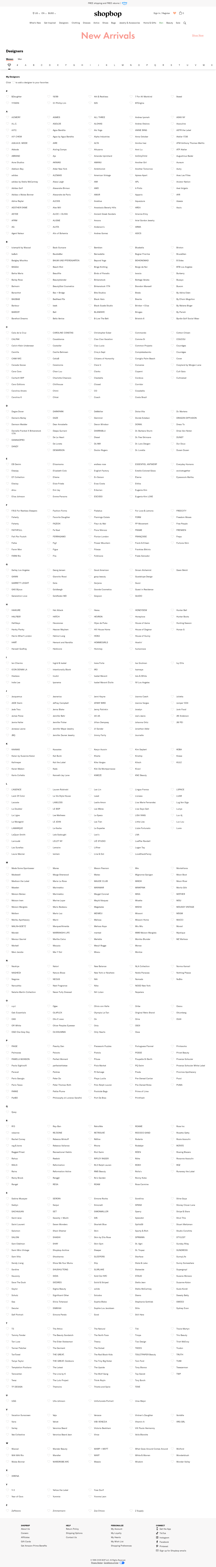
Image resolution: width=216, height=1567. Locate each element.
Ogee (55, 1006)
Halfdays (16, 623)
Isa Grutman (141, 663)
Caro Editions (18, 384)
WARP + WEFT (101, 1448)
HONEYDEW (141, 610)
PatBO (15, 1097)
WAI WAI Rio (18, 1455)
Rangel (15, 1184)
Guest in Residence (144, 589)
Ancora (97, 220)
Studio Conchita (184, 1230)
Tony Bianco (141, 1367)
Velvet (55, 1421)
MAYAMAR (99, 887)
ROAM (97, 1184)
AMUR (97, 194)
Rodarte (139, 1139)
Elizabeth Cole (60, 470)
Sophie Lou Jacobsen (104, 1308)
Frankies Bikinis (143, 549)
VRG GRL (180, 1421)
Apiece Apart (141, 175)
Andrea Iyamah (142, 117)
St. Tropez (139, 1250)
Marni (55, 919)
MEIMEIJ (98, 913)
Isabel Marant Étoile (103, 682)
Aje (54, 156)
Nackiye (15, 966)
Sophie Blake (100, 1301)
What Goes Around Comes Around (151, 1448)
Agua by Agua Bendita (63, 136)
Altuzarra (98, 149)
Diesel (97, 437)
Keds (55, 768)
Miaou (97, 952)
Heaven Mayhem (61, 629)
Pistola (97, 1052)
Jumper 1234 (182, 703)
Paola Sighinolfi (19, 1065)
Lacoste (15, 802)
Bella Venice (58, 318)
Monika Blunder (142, 939)
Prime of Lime (141, 1091)
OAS (14, 1019)
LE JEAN (57, 821)
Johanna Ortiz (141, 722)
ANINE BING (141, 130)
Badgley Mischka (20, 260)
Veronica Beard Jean (62, 1434)
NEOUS (56, 979)
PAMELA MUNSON (21, 1059)
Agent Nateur (18, 233)
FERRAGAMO (59, 536)
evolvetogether (183, 470)
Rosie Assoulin (183, 1139)
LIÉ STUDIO (99, 841)
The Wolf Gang (101, 1374)
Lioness (138, 796)
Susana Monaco (184, 1276)
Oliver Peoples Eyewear (64, 1025)
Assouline (181, 123)
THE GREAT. (58, 1354)
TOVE (137, 1386)
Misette (138, 900)
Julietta (179, 696)
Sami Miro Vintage (20, 1250)
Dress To (180, 424)
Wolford (180, 1448)
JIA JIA (97, 716)
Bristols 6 (139, 318)
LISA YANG (140, 815)
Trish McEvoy (182, 1341)
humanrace (140, 648)
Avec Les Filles (183, 175)
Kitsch (138, 762)
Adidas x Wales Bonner (23, 194)
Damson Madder (19, 424)
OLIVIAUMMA (59, 1032)
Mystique (180, 932)
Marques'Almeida (61, 926)
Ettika (138, 483)
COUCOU (180, 339)
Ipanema (57, 682)
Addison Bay (18, 168)
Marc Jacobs (17, 952)
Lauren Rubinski (60, 789)
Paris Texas (17, 1085)
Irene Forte (99, 663)
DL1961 (97, 443)
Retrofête (98, 1126)
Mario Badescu (60, 907)
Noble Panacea (142, 972)
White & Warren (142, 1455)
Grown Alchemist (143, 570)
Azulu (179, 207)
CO (95, 390)
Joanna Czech (141, 696)
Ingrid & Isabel (59, 663)
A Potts (138, 188)
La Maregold (17, 821)
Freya (179, 536)
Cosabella (140, 390)
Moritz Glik (181, 887)
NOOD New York (143, 985)
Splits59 (139, 1224)
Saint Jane (16, 1218)
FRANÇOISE (141, 536)
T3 (13, 1328)
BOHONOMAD (142, 260)
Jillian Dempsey (101, 722)
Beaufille (57, 273)
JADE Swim (17, 703)
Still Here (139, 1314)
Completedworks (143, 352)
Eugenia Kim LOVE (144, 496)
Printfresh (140, 1097)
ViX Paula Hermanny (145, 1428)
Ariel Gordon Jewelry (144, 220)
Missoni (139, 913)
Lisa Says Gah (142, 808)
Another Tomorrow (144, 168)
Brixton (179, 247)
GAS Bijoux (17, 589)
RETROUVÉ (99, 1132)
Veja (55, 1415)
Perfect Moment (60, 1059)
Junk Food (181, 709)
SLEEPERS (99, 1256)
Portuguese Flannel (144, 1046)
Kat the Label (59, 762)
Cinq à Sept (99, 352)
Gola (55, 583)
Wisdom (139, 1461)
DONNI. (138, 424)
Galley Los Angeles (21, 570)
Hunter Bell (181, 610)
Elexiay (15, 483)
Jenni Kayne (99, 696)
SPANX (138, 1205)
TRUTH (179, 1354)
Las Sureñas (17, 847)
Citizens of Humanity (104, 358)
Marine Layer (59, 900)
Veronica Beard (60, 1428)
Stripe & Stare (183, 1211)
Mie (137, 868)
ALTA (96, 143)
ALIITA (56, 227)
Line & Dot (99, 854)
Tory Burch (140, 1380)
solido (97, 1288)
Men (20, 59)
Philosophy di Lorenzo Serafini (67, 1097)
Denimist (98, 418)
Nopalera (139, 992)
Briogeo (138, 312)
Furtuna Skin (182, 543)
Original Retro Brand (145, 1012)
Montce (138, 952)
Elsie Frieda (58, 483)
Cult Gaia (181, 371)
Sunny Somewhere (185, 1263)
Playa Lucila (100, 1078)
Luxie (179, 828)
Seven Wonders (60, 1224)
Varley (14, 1428)
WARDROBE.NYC (61, 1461)
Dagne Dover (18, 411)
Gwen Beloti (182, 570)
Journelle (139, 735)
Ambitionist (99, 168)
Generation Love (19, 596)
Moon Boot (181, 874)
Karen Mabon (18, 768)
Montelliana (182, 868)
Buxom (179, 286)
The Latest (58, 1367)
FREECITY (181, 510)
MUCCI (179, 919)
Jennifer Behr (59, 716)
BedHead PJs (59, 299)
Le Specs (98, 815)
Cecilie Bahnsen (60, 352)
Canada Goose (19, 365)
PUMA (179, 1085)
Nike (96, 985)
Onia (96, 1025)
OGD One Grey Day (21, 1032)
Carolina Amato (19, 390)
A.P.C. (14, 130)
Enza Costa (99, 483)
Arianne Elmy (141, 214)
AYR (178, 194)
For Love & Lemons (144, 510)
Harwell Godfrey (19, 648)
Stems (138, 1295)
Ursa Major (140, 1401)
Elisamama (58, 464)
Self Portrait (17, 1314)
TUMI (179, 1361)
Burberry (180, 273)
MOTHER (180, 894)
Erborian (98, 490)
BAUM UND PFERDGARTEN (66, 260)
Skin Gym (98, 1243)
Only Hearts (99, 1032)
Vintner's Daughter (144, 1415)
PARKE (15, 1091)
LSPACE (180, 789)
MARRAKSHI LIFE (61, 932)
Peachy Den (58, 1046)
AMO (96, 188)
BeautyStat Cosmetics (63, 286)
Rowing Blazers (183, 1152)
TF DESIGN (17, 1386)
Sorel (96, 1314)
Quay (14, 1112)
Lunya (179, 808)
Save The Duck (19, 1282)
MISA (137, 894)
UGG (14, 1401)
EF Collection (18, 477)
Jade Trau (16, 709)
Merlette (98, 939)
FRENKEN (181, 530)
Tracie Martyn (182, 1328)
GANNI (15, 576)
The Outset (99, 1348)
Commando (140, 332)
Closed (97, 384)
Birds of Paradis (102, 273)
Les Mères (99, 808)
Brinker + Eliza (142, 305)
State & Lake (141, 1263)
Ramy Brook (17, 1178)
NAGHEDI (16, 972)
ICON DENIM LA (19, 669)
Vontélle (180, 1415)
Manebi (15, 932)
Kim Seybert (141, 749)
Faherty (15, 517)
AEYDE (15, 214)
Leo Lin (97, 789)
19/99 (55, 96)
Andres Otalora (142, 123)
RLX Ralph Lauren (102, 1165)
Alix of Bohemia (60, 233)
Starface (139, 1256)
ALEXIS (56, 201)
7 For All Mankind (143, 96)
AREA (138, 207)
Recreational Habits (62, 1152)
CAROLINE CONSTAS (63, 332)
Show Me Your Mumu (63, 1263)
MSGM (179, 913)
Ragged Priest (18, 1152)
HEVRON (98, 616)
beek (55, 305)
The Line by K (59, 1374)
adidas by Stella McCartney (25, 181)
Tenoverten (17, 1374)
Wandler (57, 1455)
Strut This (181, 1218)
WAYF (97, 1455)
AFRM (14, 220)
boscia (138, 273)
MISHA (138, 907)
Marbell (15, 945)
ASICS (138, 233)
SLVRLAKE (99, 1269)
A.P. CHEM (17, 136)
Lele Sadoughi (59, 834)
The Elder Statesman (63, 1341)
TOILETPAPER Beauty (145, 1354)
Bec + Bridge (59, 292)
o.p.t (14, 1006)
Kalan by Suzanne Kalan (23, 756)
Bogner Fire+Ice (142, 254)
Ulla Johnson (59, 1401)
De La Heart (58, 437)
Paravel (15, 1072)
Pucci (179, 1078)
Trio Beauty (181, 1335)
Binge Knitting (100, 267)
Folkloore (98, 556)
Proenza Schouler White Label (190, 1065)
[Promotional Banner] (108, 35)
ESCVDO (98, 496)
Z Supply (139, 1510)
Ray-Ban (57, 1126)
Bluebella (139, 247)
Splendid (139, 1218)
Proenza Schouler (184, 1059)
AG (13, 227)
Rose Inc (180, 1126)
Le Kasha (57, 828)
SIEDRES (57, 1282)
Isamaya (139, 669)
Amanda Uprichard (103, 156)
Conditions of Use (111, 1563)
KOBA (179, 749)
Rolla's (138, 1171)
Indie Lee (16, 682)
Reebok (56, 1158)
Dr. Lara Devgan (142, 443)
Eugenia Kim (141, 490)
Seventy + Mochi (61, 1218)
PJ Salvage (99, 1072)
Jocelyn (138, 709)
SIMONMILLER (101, 1211)
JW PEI (179, 722)
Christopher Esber (102, 332)
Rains (14, 1171)
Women (9, 59)
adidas (15, 175)
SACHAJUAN (18, 1211)
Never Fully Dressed (62, 992)
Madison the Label (20, 881)
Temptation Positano (22, 1367)
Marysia (56, 945)
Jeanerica (57, 696)
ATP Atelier (181, 149)
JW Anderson (182, 716)
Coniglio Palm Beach (145, 358)
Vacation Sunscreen (21, 1415)
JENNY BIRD (100, 703)
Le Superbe (99, 828)
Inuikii (56, 676)
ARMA (138, 227)
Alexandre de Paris (62, 194)
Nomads (139, 979)
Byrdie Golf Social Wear (187, 318)
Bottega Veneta (142, 279)
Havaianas (58, 623)
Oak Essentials (19, 1012)
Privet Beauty (182, 1052)
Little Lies (140, 821)
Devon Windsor (101, 424)
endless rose (100, 464)
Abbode (15, 149)
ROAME (138, 1126)
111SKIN (15, 103)
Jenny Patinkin (101, 709)
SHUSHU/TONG (60, 1269)
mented (97, 932)
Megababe (99, 907)
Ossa (137, 1032)
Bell (54, 312)
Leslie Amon (100, 802)
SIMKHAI (57, 1308)
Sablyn (15, 1205)
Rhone (97, 1145)
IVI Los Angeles (142, 682)
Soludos (98, 1295)
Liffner (97, 847)
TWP (178, 1374)
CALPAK (16, 339)
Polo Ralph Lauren (103, 1085)
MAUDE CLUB (101, 881)
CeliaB (56, 358)
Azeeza (179, 201)
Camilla (15, 352)
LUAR (179, 796)
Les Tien (98, 821)
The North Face (101, 1335)
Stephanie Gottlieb (144, 1301)
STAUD (138, 1276)
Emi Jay (56, 490)
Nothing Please (183, 972)
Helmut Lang (59, 636)
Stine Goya (181, 1198)
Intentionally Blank (62, 669)
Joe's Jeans (140, 716)
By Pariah (181, 312)
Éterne (138, 477)
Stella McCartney (143, 1288)
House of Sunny (142, 636)
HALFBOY (16, 616)
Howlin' (138, 642)
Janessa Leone (18, 728)
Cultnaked (181, 378)
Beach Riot (58, 267)
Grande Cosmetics (103, 589)
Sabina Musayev (19, 1198)
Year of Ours (17, 1496)
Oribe (137, 1006)
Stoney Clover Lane (185, 1205)
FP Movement (141, 523)
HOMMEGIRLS (101, 642)
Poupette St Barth (143, 1059)
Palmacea (16, 1052)
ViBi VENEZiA (100, 1421)
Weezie (97, 1461)
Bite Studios (100, 292)
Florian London (101, 536)
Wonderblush (182, 1455)
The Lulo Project (60, 1380)
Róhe (137, 1158)
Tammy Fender (19, 1335)
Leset (96, 796)
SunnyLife (181, 1256)
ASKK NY (180, 117)
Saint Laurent (18, 1224)
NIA (96, 979)
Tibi (137, 1328)
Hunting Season (184, 623)
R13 (13, 1126)
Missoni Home (142, 919)
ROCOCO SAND (142, 1132)
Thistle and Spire (102, 1386)
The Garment (59, 1348)
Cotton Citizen (183, 332)
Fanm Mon (17, 549)
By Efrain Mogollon (185, 299)
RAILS (14, 1165)
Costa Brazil (141, 397)
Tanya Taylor (18, 1361)
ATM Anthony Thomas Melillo (190, 143)
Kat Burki (57, 756)
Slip (96, 1263)
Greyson (98, 596)
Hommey (98, 648)
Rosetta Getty (182, 1132)
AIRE (55, 143)
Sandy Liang (17, 1263)
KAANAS (16, 749)
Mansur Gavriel (19, 939)
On (95, 1019)
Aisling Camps (60, 149)
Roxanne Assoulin (185, 1158)
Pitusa (97, 1059)
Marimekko (58, 887)
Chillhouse (58, 384)
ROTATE (180, 1145)
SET (55, 1211)
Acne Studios (18, 162)
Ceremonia (58, 365)
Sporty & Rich (141, 1230)
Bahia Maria (17, 273)
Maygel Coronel (101, 894)
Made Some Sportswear (23, 868)
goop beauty (100, 576)
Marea (56, 868)
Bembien (98, 247)
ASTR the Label (183, 130)
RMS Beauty (100, 1171)
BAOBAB (16, 299)
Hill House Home (102, 629)
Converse (139, 365)
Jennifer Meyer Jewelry (63, 728)
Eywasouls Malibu (185, 477)
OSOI (137, 1025)
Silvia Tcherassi (60, 1301)
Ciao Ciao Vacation (103, 339)
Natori (56, 966)
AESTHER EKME (19, 207)
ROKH (138, 1165)
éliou (14, 490)
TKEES (138, 1348)
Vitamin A (139, 1421)
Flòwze (97, 549)
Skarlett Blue (100, 1224)
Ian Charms (17, 663)
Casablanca (58, 339)
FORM (138, 517)
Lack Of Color (18, 796)
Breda (138, 292)
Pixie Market (100, 1065)
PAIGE (15, 1046)
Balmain (16, 286)
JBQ (13, 735)
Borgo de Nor (141, 267)
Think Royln (99, 1380)
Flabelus (98, 510)
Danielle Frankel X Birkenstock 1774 (26, 432)
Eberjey (15, 470)
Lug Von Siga (182, 802)
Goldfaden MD (60, 596)
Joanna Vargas (142, 703)
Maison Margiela (19, 907)
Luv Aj (179, 815)
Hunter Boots (182, 616)
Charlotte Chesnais (62, 378)
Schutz (15, 1295)
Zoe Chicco (99, 1510)
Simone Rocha (101, 1198)
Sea (13, 1301)
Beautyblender (59, 279)
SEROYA (57, 1198)
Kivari (138, 768)
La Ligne (16, 815)
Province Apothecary (186, 1072)
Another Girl (141, 162)
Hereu (97, 610)
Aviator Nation (183, 181)
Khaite (97, 756)
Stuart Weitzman (184, 1224)
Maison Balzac (19, 894)
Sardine (15, 1269)
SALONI (15, 1237)
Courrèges (181, 345)
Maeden (15, 887)
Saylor (15, 1288)
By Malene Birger (184, 305)
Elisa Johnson (18, 496)
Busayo (179, 279)
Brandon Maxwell (143, 286)
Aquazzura (140, 201)
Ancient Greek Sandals (105, 214)
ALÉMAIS (57, 175)
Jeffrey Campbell (61, 703)
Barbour (15, 305)
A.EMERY (16, 117)
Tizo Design (140, 1341)
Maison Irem (17, 900)
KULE (179, 762)
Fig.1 (55, 543)
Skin (96, 1230)
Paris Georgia (18, 1078)
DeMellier (98, 411)
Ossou (179, 1006)
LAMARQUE (17, 828)
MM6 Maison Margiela (145, 932)
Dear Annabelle (60, 424)
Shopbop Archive (61, 1250)
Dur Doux (180, 443)
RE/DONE (57, 1132)
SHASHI (56, 1237)
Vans (14, 1421)
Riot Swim (99, 1152)
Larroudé (16, 841)
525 (96, 103)
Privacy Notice (97, 1563)
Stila (137, 1308)
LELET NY (57, 841)
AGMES (56, 117)
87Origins (139, 103)
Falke (14, 543)
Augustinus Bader (184, 156)
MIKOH (138, 881)
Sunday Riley (182, 1243)
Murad (179, 926)
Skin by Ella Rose (102, 1237)
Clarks (97, 371)
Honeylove (140, 616)
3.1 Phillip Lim (59, 103)
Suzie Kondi (182, 1288)
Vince (96, 1434)
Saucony (16, 1276)
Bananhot (16, 292)
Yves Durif (99, 1490)
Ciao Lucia (99, 345)
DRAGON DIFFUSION (186, 418)
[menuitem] (36, 13)
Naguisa (15, 979)
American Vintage (102, 175)
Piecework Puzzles (102, 1046)
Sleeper (97, 1250)
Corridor (139, 384)
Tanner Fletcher (19, 1348)
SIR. (96, 1218)
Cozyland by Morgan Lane (188, 365)
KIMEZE (98, 775)
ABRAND (16, 156)
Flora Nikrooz (100, 530)
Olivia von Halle (101, 1006)
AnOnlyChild (141, 156)
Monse (138, 945)
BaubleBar (58, 254)
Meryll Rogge (100, 945)
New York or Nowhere (104, 972)
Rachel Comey (18, 1139)
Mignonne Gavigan (144, 874)
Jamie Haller (17, 722)
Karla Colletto (18, 775)
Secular (15, 1308)
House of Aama (142, 623)
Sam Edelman (18, 1243)
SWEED (180, 1301)
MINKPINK (140, 887)
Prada (138, 1072)
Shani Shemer (59, 1230)
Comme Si (140, 339)
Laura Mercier (18, 854)
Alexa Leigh (58, 181)
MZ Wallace (182, 939)
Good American (101, 570)
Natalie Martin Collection (24, 992)
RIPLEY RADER (101, 1158)
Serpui (56, 1205)
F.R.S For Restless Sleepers (24, 510)
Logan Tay (140, 847)
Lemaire (56, 847)
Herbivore (57, 648)
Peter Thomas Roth (62, 1085)
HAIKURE (16, 610)
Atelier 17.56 (182, 136)
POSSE (138, 1052)
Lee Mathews (59, 815)
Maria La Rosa (60, 881)
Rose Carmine (141, 1184)
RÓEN (138, 1152)
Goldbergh (58, 589)
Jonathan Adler (142, 728)
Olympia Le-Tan (101, 1012)
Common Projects (143, 345)
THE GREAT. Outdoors (63, 1361)
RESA (55, 1184)
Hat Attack (58, 610)
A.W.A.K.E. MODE (20, 143)
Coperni (139, 371)
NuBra (179, 979)
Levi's (96, 834)
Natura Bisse (59, 972)
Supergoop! (181, 1269)
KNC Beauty (141, 775)
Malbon (15, 913)
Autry (179, 168)
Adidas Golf (17, 188)
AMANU (98, 162)
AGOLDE (57, 123)
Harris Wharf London (22, 636)
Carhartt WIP (18, 378)
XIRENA (15, 1476)
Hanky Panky (18, 629)
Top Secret (140, 1374)
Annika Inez (140, 143)
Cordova (139, 378)
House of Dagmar (143, 629)
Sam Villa (16, 1256)
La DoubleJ (17, 808)
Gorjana (98, 583)
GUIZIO (138, 596)
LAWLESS (58, 802)
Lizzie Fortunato (142, 828)
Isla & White (141, 676)
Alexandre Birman (61, 188)
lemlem (56, 854)
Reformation (59, 1165)
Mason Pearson (101, 868)
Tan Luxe (16, 1341)
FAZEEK (56, 523)
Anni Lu (138, 149)
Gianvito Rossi (60, 576)
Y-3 (13, 1490)
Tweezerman (182, 1367)
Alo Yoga (98, 130)
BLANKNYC (99, 312)
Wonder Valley (183, 1461)
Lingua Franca (142, 789)
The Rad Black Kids (103, 1354)
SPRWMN (139, 1237)
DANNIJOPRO (18, 440)
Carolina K (17, 397)
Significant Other (61, 1295)
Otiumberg (181, 1012)
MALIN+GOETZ (19, 926)
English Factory (101, 470)
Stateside (139, 1269)
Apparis (138, 194)
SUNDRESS (182, 1250)
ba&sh (15, 254)
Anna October (141, 136)
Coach (97, 397)
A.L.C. (14, 123)
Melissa (97, 919)
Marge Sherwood (61, 874)
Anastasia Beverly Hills (105, 207)
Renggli (56, 1178)
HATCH (56, 616)
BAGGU (15, 267)
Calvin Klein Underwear (23, 345)
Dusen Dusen (182, 450)
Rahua (15, 1158)
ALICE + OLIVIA (60, 214)
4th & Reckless (101, 96)
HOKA (97, 636)
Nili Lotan (99, 992)
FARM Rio (16, 556)
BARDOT (16, 312)
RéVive (97, 1139)
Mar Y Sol (57, 952)
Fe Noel (56, 530)
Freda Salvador (142, 556)
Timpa (138, 1335)
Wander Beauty (60, 1448)
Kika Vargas (99, 762)
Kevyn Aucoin (100, 749)
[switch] (7, 96)
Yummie (56, 1496)
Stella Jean (140, 1282)
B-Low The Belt (101, 318)
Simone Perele (59, 1314)
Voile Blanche (141, 1434)
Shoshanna (58, 1256)
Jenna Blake (58, 709)
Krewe (179, 756)
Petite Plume (59, 1091)
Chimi (55, 390)
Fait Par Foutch (19, 536)
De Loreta (57, 443)
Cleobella (98, 378)
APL (137, 181)
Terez (14, 1380)
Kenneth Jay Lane (61, 775)
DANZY (15, 446)
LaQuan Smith (18, 834)
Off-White (16, 1025)
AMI (96, 181)
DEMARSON (58, 450)
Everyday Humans (185, 464)
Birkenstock (99, 279)
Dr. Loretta (140, 450)
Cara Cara (16, 371)
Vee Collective (18, 1434)
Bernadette (99, 254)
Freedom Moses (183, 517)
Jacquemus (17, 696)
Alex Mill (57, 207)
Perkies (56, 1072)
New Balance (100, 966)
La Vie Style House (62, 796)
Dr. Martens (181, 411)
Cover (179, 358)
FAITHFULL (17, 530)
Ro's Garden (100, 1178)
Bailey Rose (17, 279)
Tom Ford (139, 1361)
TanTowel (16, 1354)
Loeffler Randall (142, 841)
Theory (97, 1341)
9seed (179, 96)
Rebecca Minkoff (61, 1139)
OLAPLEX (57, 1012)
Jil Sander (98, 728)
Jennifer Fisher (60, 722)
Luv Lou (180, 821)
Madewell (16, 874)
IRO (96, 669)
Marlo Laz (57, 913)
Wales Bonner (18, 1461)
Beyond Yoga (100, 260)
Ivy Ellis (180, 663)
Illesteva (16, 676)
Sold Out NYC (100, 1276)
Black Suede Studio (103, 305)
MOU (178, 900)
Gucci (138, 583)
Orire (137, 1019)
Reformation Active (62, 1171)
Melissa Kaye (100, 926)
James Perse (17, 716)
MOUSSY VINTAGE (185, 907)
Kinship (138, 756)
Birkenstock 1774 (102, 286)
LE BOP (56, 808)
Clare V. (97, 365)
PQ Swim (139, 1065)
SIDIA (55, 1276)
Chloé (55, 397)
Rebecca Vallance (61, 1145)
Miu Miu (139, 926)
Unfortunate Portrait (104, 1401)
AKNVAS (57, 162)
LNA (137, 834)
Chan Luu (57, 371)
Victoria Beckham (102, 1428)
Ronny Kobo (141, 1178)
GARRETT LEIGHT (20, 583)
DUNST (179, 437)
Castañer (57, 345)
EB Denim (16, 464)
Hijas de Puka (100, 623)
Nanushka (16, 985)
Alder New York (60, 168)
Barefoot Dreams (20, 318)
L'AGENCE (16, 789)
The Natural (99, 1328)
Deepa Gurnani (60, 430)
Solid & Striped (101, 1282)
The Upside (99, 1367)
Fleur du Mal (100, 523)
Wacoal (15, 1448)
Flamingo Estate (102, 517)
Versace (97, 1415)
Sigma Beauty (59, 1288)
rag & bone (17, 1145)
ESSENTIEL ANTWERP (146, 464)
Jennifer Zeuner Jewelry (64, 735)
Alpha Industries (102, 136)
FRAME (138, 530)
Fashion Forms (60, 510)
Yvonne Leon (100, 1496)
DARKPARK (58, 411)
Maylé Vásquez (101, 900)
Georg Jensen (59, 570)
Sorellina (139, 1198)
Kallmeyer (16, 762)
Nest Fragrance (60, 985)
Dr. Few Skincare (143, 437)
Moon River (181, 881)
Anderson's (99, 227)
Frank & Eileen (142, 543)
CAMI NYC (16, 358)
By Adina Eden (183, 292)
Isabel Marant (100, 676)
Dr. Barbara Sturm (143, 430)
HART (14, 642)
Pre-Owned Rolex (143, 1085)
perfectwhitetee (60, 1065)
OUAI (178, 1019)
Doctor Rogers (101, 450)
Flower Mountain (102, 543)
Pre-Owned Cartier (144, 1078)
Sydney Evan (182, 1308)
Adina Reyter (18, 201)
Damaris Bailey (19, 418)
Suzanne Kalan (183, 1282)
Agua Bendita (59, 130)
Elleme (56, 477)
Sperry (138, 1211)
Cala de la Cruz (19, 332)
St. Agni (138, 1243)
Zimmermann (59, 1510)
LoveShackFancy (143, 854)
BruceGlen (181, 254)
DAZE (55, 418)
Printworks (181, 1046)
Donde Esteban (142, 418)
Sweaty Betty (182, 1295)
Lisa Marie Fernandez (145, 802)
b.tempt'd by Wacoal (21, 247)
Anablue (98, 201)
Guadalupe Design (144, 576)
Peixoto (56, 1052)
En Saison (99, 477)
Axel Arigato (182, 188)
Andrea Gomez (101, 233)
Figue (55, 549)
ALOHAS (98, 123)
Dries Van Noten (184, 430)
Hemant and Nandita (63, 642)
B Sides (180, 260)
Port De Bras (100, 1097)
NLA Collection (142, 966)
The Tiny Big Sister (103, 1361)
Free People (182, 523)
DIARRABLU (100, 430)
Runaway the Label (185, 1171)
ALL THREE (99, 117)
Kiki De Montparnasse (104, 768)
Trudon (179, 1348)
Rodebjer (139, 1145)
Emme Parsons (60, 496)
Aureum (180, 162)
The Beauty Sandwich (63, 1335)
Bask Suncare (59, 247)
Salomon (16, 1230)
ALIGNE (56, 220)
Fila (54, 556)
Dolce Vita (140, 411)
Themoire (57, 1386)
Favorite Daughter (61, 517)
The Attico (58, 1328)
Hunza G (180, 629)
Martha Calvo (59, 939)
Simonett (98, 1205)
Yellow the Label (60, 1490)
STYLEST (180, 1237)
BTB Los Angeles (184, 267)
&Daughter (17, 96)
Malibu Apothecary (21, 919)
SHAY (55, 1243)
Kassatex (57, 749)
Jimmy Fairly (100, 735)
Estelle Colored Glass (145, 470)
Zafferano (16, 1510)
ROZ (178, 1165)
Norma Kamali (183, 966)
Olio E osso (58, 1019)
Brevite (138, 299)
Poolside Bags (101, 1091)
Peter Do (57, 1078)
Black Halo (99, 299)
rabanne (15, 1132)
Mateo (97, 874)
